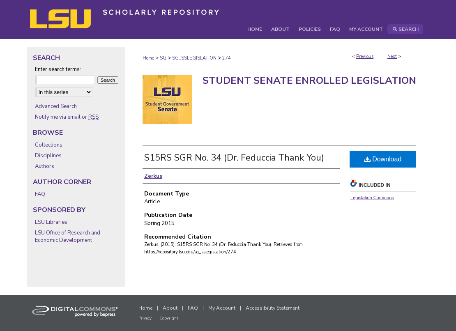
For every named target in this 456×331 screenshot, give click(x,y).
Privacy (145, 318)
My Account (221, 308)
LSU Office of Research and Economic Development (67, 236)
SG (163, 58)
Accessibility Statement (272, 308)
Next (392, 56)
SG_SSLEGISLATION (194, 58)
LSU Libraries (51, 222)
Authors (44, 166)
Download (383, 159)
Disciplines (48, 155)
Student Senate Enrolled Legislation (309, 80)
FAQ (40, 194)
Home (148, 58)
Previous (364, 56)
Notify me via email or (67, 117)
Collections (48, 145)
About (170, 308)
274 (226, 58)
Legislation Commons (372, 197)
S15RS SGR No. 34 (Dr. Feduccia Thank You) (234, 158)
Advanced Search (56, 106)
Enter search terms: (58, 69)
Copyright (168, 318)
